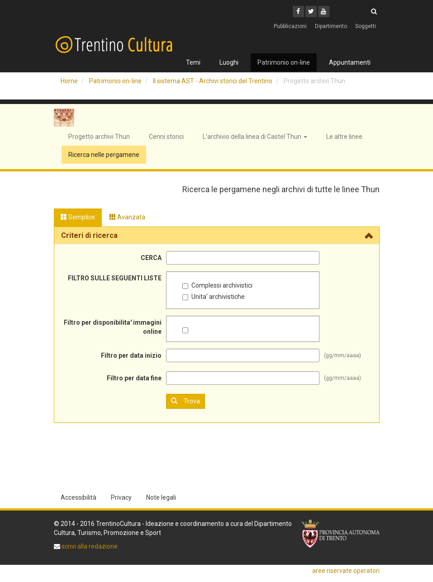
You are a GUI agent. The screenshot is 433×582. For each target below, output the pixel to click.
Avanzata (127, 217)
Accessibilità (78, 497)
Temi (193, 62)
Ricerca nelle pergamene (103, 154)
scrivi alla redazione (89, 546)
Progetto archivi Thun (99, 136)
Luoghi (228, 62)
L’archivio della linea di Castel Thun (255, 136)
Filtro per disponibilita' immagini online (113, 327)
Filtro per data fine (134, 378)
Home (69, 81)
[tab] (216, 235)
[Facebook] (298, 11)
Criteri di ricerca (89, 235)
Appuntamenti (350, 62)
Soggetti (365, 26)
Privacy (121, 497)
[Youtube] (323, 11)
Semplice (78, 217)
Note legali (161, 497)
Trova (185, 401)
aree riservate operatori (346, 570)
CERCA (151, 257)
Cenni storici (166, 136)
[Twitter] (311, 11)
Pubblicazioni (290, 26)
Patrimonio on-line (283, 62)
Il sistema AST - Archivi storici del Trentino (212, 81)
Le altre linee (344, 136)
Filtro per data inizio (131, 355)
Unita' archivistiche (213, 296)
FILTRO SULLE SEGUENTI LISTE (115, 278)
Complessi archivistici (217, 285)
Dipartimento (331, 26)
